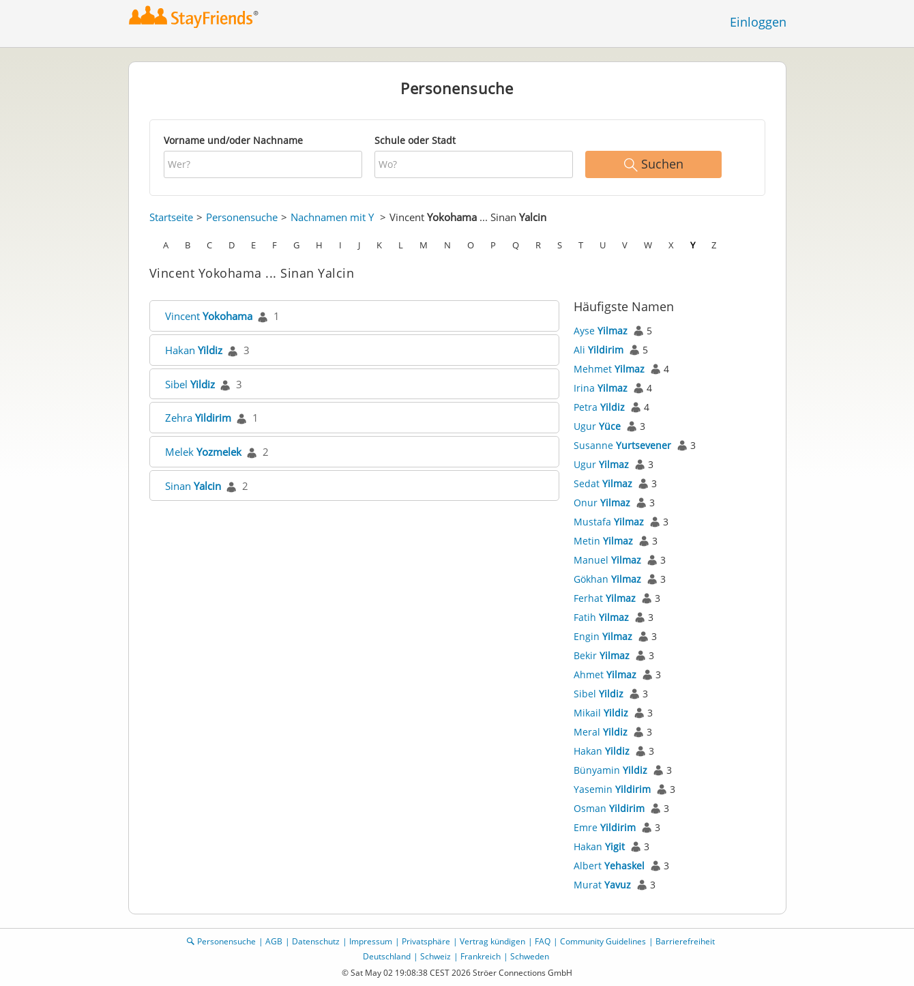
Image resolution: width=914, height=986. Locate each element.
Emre (605, 827)
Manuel (607, 559)
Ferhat (605, 598)
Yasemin (612, 789)
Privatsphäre (426, 941)
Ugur (597, 426)
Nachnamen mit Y (332, 217)
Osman (609, 808)
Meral (601, 731)
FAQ (542, 941)
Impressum (370, 941)
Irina (601, 387)
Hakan (193, 350)
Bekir (602, 655)
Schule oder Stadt (415, 140)
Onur (602, 502)
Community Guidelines (603, 941)
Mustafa (609, 521)
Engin (603, 636)
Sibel (190, 384)
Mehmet (609, 368)
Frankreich (480, 956)
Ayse (601, 330)
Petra (599, 407)
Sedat (603, 483)
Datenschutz (316, 941)
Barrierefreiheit (685, 941)
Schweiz (435, 956)
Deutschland (387, 956)
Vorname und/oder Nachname (233, 140)
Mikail (601, 712)
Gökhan (607, 578)
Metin (603, 540)
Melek (203, 452)
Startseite (171, 217)
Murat (602, 884)
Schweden (529, 956)
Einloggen (758, 22)
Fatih (601, 617)
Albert (609, 865)
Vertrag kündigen (492, 941)
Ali (598, 349)
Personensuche (242, 217)
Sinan (193, 486)
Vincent (208, 316)
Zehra (198, 417)
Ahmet (605, 674)
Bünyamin (610, 770)
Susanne (622, 445)
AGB (273, 941)
